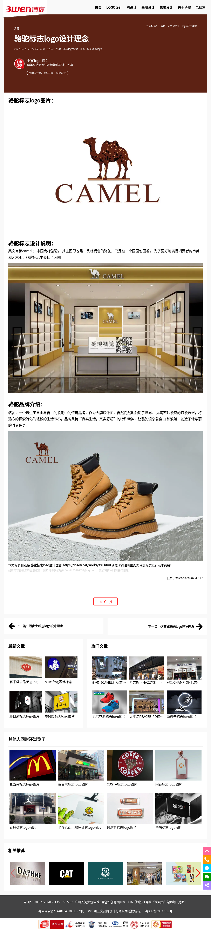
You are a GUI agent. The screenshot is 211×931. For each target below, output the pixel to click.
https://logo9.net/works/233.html (87, 565)
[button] (198, 873)
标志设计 (29, 243)
